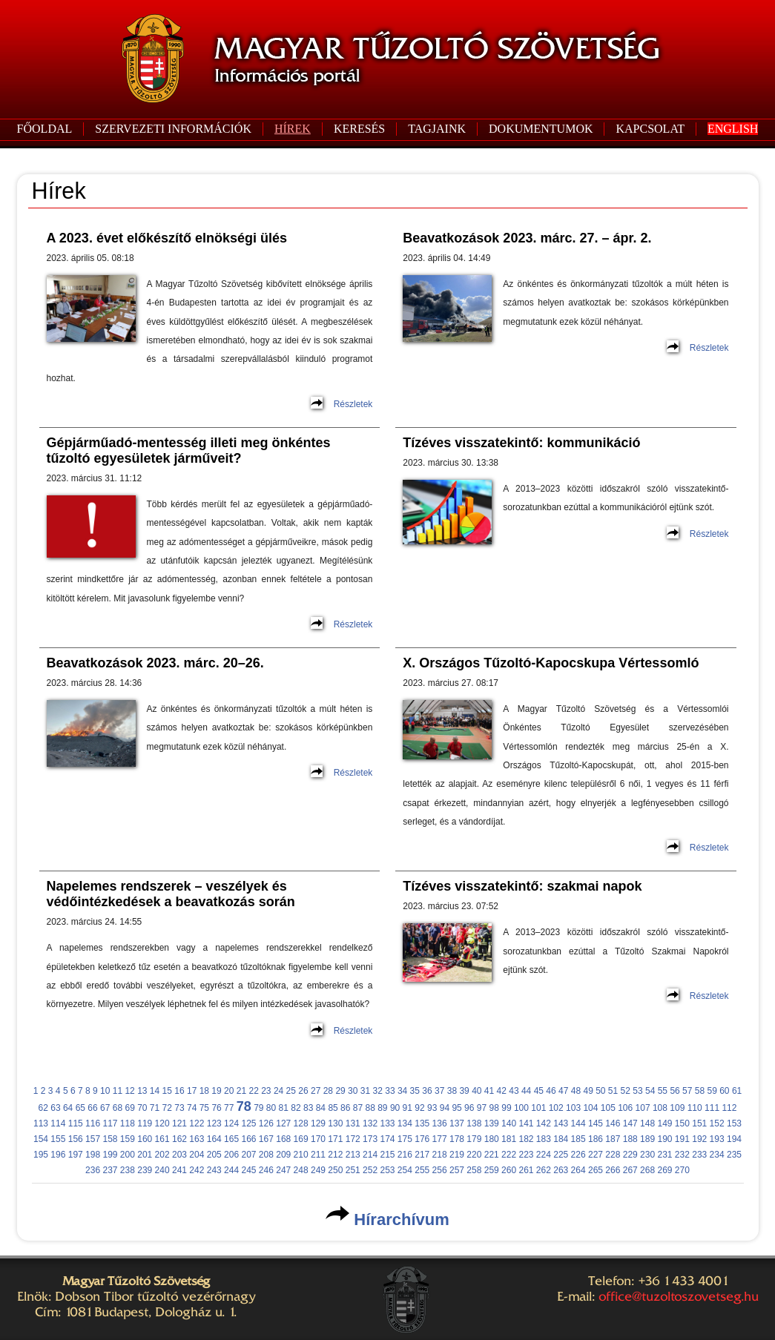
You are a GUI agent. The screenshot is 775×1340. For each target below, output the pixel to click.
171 (335, 1139)
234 (717, 1154)
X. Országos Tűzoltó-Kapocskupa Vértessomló (551, 663)
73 (179, 1108)
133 (387, 1123)
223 (525, 1154)
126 (266, 1123)
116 (92, 1123)
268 (647, 1170)
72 (167, 1108)
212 (335, 1154)
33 (390, 1091)
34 (402, 1091)
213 (353, 1154)
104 (590, 1108)
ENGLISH (733, 128)
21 (241, 1091)
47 (563, 1091)
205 (214, 1154)
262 (543, 1170)
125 (248, 1123)
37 (439, 1091)
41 (489, 1091)
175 (405, 1139)
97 (482, 1108)
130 (335, 1123)
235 (734, 1154)
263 (560, 1170)
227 (595, 1154)
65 (80, 1108)
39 (464, 1091)
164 (214, 1139)
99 (506, 1108)
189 (647, 1139)
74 (192, 1108)
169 (301, 1139)
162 (179, 1139)
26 (303, 1091)
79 (258, 1108)
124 (231, 1123)
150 (682, 1123)
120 (162, 1123)
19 (216, 1091)
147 (630, 1123)
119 (144, 1123)
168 (283, 1139)
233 (699, 1154)
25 (291, 1091)
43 (513, 1091)
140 (508, 1123)
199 (109, 1154)
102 (556, 1108)
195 (40, 1154)
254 (405, 1170)
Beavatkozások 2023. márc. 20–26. (155, 663)
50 (600, 1091)
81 (283, 1108)
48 (576, 1091)
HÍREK (292, 128)
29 (340, 1091)
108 (660, 1108)
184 (560, 1139)
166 (248, 1139)
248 (301, 1170)
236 (92, 1170)
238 (127, 1170)
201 (144, 1154)
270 (682, 1170)
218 (439, 1154)
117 (109, 1123)
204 (196, 1154)
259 (491, 1170)
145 (595, 1123)
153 (734, 1123)
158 (109, 1139)
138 (473, 1123)
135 (422, 1123)
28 (328, 1091)
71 (154, 1108)
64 (68, 1108)
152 (717, 1123)
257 (456, 1170)
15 (167, 1091)
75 (204, 1108)
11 (117, 1091)
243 (214, 1170)
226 (578, 1154)
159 (127, 1139)
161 (162, 1139)
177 (439, 1139)
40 (476, 1091)
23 (266, 1091)
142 (543, 1123)
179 (473, 1139)
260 (508, 1170)
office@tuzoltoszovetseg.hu (678, 1296)
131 (353, 1123)
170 (318, 1139)
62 (43, 1108)
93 (432, 1108)
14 (154, 1091)
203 (179, 1154)
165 (231, 1139)
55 (662, 1091)
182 (525, 1139)
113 (40, 1123)
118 (127, 1123)
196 (57, 1154)
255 (422, 1170)
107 (643, 1108)
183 (543, 1139)
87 (358, 1108)
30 (352, 1091)
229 (630, 1154)
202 (162, 1154)
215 (387, 1154)
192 (699, 1139)
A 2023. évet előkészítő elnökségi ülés (167, 238)
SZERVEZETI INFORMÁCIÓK (173, 128)
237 (109, 1170)
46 (550, 1091)
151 (699, 1123)
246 (266, 1170)
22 (253, 1091)
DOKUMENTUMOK (541, 128)
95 (456, 1108)
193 (717, 1139)
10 (105, 1091)
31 (365, 1091)
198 (92, 1154)
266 (612, 1170)
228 (612, 1154)
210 (301, 1154)
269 (664, 1170)
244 (231, 1170)
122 (196, 1123)
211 (318, 1154)
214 (370, 1154)
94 (444, 1108)
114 (57, 1123)
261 (525, 1170)
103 (573, 1108)
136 (439, 1123)
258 (473, 1170)
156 (75, 1139)
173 (370, 1139)
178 (456, 1139)
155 (57, 1139)
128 (301, 1123)
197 (75, 1154)
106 (625, 1108)
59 (711, 1091)
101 (538, 1108)
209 (283, 1154)
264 (578, 1170)
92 (419, 1108)
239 (144, 1170)
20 (229, 1091)
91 (407, 1108)
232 (682, 1154)
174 (387, 1139)
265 (595, 1170)
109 (677, 1108)
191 (682, 1139)
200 (127, 1154)
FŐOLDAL (45, 128)
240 (162, 1170)
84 (321, 1108)
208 (266, 1154)
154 (40, 1139)
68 (117, 1108)
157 (92, 1139)
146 (612, 1123)
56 (674, 1091)
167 (266, 1139)
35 (415, 1091)
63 (55, 1108)
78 (244, 1106)
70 (142, 1108)
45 (539, 1091)
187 (612, 1139)
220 (473, 1154)
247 (283, 1170)
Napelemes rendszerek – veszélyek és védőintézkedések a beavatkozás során (171, 894)
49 (588, 1091)
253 (387, 1170)
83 (308, 1108)
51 (613, 1091)
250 (335, 1170)
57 (687, 1091)
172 (353, 1139)
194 (734, 1139)
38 (452, 1091)
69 (129, 1108)
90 (395, 1108)
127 (283, 1123)
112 (729, 1108)
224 (543, 1154)
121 (179, 1123)
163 (196, 1139)
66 (92, 1108)
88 (370, 1108)
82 (295, 1108)
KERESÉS (359, 128)
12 (129, 1091)
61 (737, 1091)
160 (144, 1139)
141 (525, 1123)
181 (508, 1139)
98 (494, 1108)
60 (724, 1091)
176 (422, 1139)
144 (578, 1123)
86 (345, 1108)
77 (229, 1108)
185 (578, 1139)
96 (469, 1108)
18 (204, 1091)
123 (214, 1123)
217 (422, 1154)
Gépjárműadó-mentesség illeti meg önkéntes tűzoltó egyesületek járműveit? (189, 450)
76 (216, 1108)
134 (405, 1123)
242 (196, 1170)
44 (526, 1091)
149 (664, 1123)
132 (370, 1123)
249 (318, 1170)
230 (647, 1154)
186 (595, 1139)
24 (278, 1091)
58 (700, 1091)
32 (378, 1091)
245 (248, 1170)
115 (75, 1123)
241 (179, 1170)
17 (192, 1091)
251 (353, 1170)
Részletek (353, 404)
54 (650, 1091)
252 (370, 1170)
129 (318, 1123)
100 (521, 1108)
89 (382, 1108)
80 (271, 1108)
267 (630, 1170)
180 (491, 1139)
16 (179, 1091)
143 (560, 1123)
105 (608, 1108)
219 (456, 1154)
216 (405, 1154)
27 (315, 1091)
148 (647, 1123)
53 (637, 1091)
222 (508, 1154)
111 (712, 1108)
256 (439, 1170)
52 (625, 1091)
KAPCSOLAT (650, 128)
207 (248, 1154)
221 (491, 1154)
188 (630, 1139)
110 (694, 1108)
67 (105, 1108)
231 (664, 1154)
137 (456, 1123)
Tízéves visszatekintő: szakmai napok (522, 886)
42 (502, 1091)
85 (332, 1108)
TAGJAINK (437, 128)
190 (664, 1139)
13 (142, 1091)
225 (560, 1154)
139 (491, 1123)
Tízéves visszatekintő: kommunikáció (521, 442)
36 (427, 1091)
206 (231, 1154)
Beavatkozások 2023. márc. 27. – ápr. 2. (527, 238)
